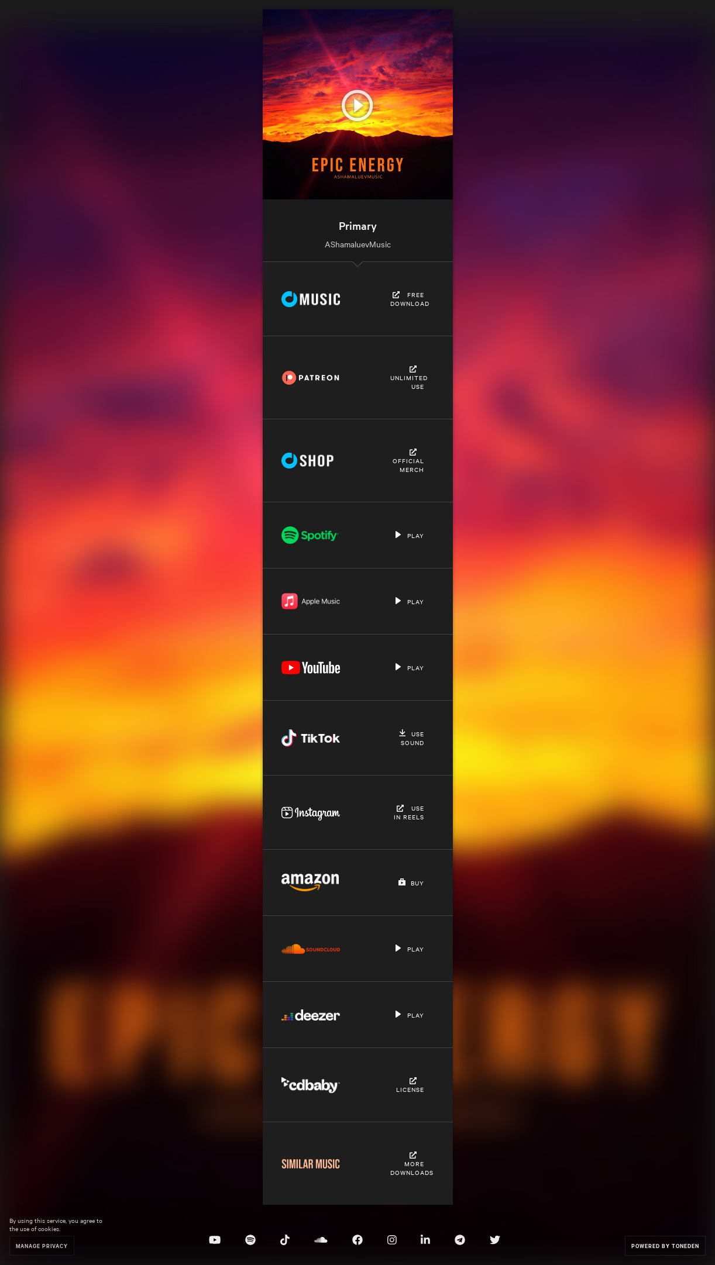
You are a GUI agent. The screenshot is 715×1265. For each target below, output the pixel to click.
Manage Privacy (42, 1245)
